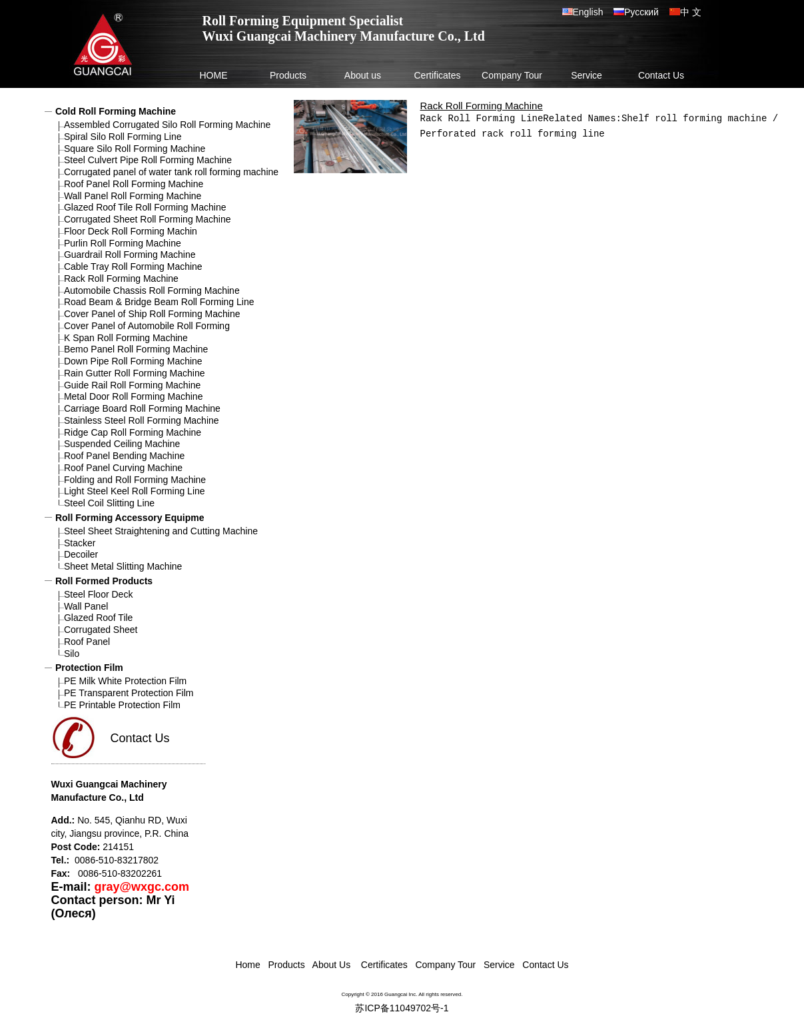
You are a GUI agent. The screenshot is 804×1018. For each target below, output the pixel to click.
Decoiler (81, 554)
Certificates (437, 75)
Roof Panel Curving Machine (123, 467)
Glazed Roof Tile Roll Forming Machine (145, 207)
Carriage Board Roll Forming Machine (142, 408)
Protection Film (89, 667)
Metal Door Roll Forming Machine (133, 396)
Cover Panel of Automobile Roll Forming (147, 325)
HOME (214, 75)
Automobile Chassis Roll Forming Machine (152, 290)
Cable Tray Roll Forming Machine (133, 266)
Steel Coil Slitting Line (109, 503)
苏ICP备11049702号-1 (401, 1008)
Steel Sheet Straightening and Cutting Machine (161, 531)
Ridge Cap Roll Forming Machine (132, 432)
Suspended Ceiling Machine (122, 443)
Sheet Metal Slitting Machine (123, 566)
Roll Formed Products (104, 581)
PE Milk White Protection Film (125, 681)
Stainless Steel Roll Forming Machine (141, 420)
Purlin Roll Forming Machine (122, 243)
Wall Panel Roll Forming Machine (132, 196)
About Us (330, 964)
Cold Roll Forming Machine (115, 111)
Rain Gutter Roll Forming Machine (134, 373)
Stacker (79, 543)
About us (362, 75)
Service (586, 75)
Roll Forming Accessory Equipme (129, 517)
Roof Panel (87, 641)
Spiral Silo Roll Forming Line (123, 136)
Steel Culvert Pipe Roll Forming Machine (148, 160)
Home (247, 964)
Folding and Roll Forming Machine (135, 479)
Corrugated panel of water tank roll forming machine (171, 172)
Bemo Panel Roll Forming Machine (136, 349)
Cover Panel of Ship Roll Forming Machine (152, 313)
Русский (641, 12)
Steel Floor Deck (98, 594)
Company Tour (512, 75)
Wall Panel (86, 606)
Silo (71, 653)
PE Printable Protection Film (122, 705)
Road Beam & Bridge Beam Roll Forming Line (159, 301)
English (593, 12)
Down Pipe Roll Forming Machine (133, 361)
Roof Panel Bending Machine (124, 455)
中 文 (690, 12)
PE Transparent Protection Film (129, 693)
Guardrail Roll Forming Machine (130, 254)
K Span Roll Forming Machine (126, 337)
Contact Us (661, 75)
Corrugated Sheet (101, 629)
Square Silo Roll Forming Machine (134, 148)
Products (288, 75)
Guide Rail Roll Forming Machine (132, 385)
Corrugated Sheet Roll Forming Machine (147, 219)
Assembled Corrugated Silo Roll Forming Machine (167, 124)
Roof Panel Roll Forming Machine (133, 184)
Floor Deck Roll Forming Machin (130, 231)
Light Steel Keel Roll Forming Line (134, 491)
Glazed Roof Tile (98, 617)
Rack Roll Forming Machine (121, 278)
